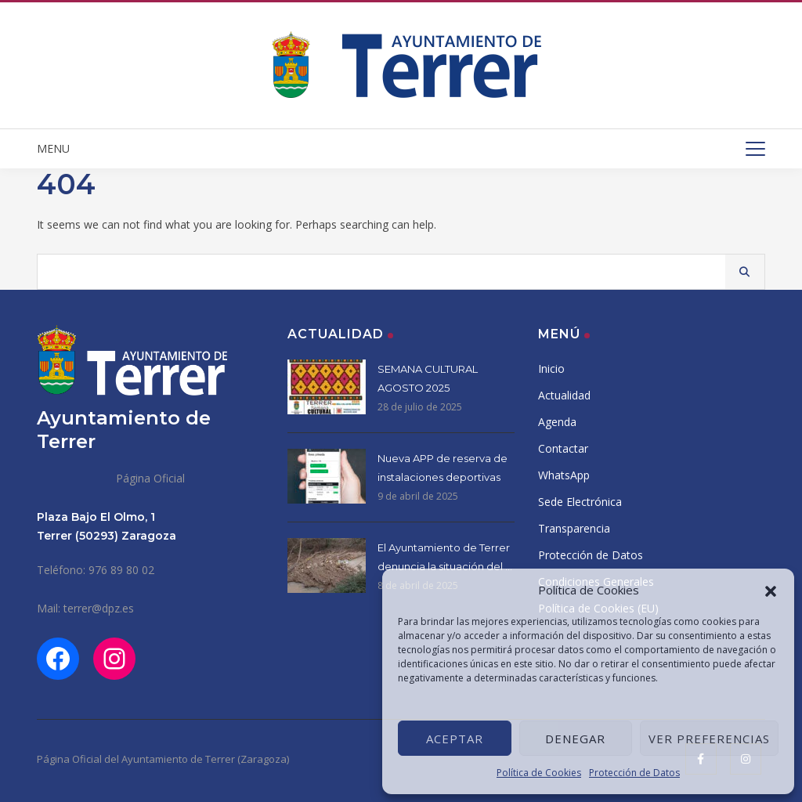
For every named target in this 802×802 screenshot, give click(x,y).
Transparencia (574, 528)
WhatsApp (564, 475)
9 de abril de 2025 (418, 496)
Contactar (563, 448)
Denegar (575, 738)
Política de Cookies (539, 772)
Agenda (557, 421)
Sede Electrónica (580, 501)
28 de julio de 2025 (420, 407)
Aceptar (454, 738)
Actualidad (564, 395)
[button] (771, 590)
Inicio (551, 368)
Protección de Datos (634, 772)
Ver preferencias (709, 738)
